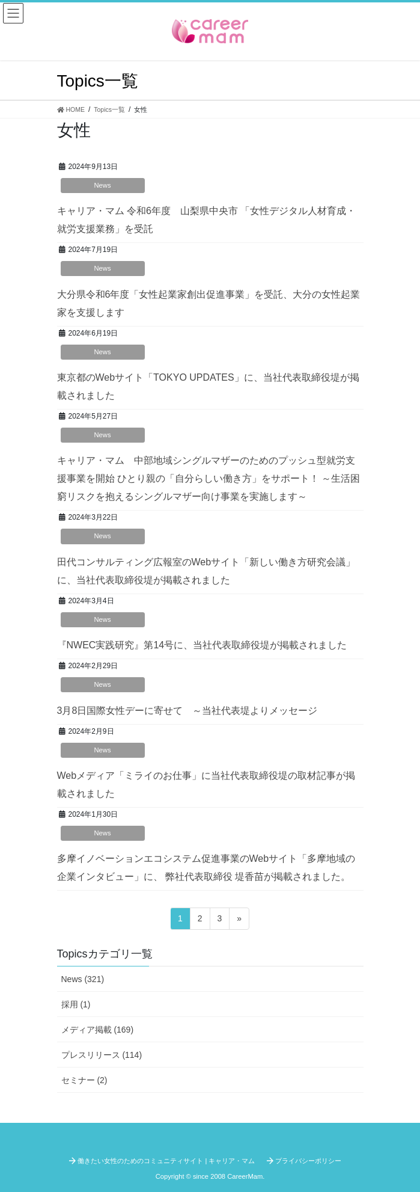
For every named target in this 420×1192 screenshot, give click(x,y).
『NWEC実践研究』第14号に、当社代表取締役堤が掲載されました (202, 645)
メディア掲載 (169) (97, 1029)
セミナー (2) (84, 1080)
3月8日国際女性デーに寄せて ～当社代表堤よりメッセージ (187, 710)
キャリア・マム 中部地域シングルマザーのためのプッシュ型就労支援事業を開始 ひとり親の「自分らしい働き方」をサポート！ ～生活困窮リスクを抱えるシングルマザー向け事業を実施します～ (209, 478)
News (102, 185)
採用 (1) (76, 1004)
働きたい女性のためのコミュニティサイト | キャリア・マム (166, 1160)
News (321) (83, 979)
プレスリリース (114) (101, 1055)
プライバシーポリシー (308, 1160)
